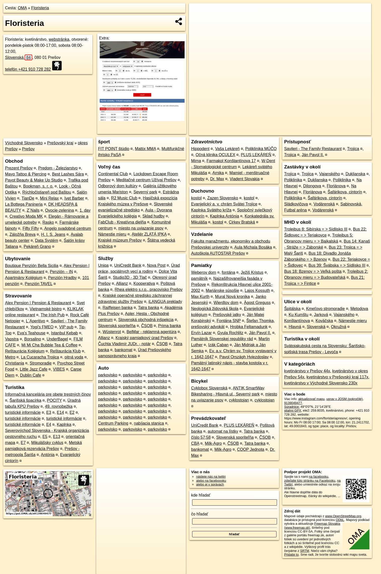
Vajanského (329, 174)
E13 (56, 436)
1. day (85, 210)
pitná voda (74, 357)
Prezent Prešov (18, 168)
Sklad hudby (154, 216)
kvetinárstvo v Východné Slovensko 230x (320, 383)
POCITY (54, 400)
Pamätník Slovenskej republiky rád (222, 339)
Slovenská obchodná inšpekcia (146, 320)
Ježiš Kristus (252, 272)
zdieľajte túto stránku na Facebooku (309, 480)
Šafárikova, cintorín (345, 192)
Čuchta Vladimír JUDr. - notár (124, 344)
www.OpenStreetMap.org (343, 516)
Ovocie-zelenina (59, 210)
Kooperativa (144, 283)
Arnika (218, 173)
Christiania (14, 363)
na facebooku (318, 476)
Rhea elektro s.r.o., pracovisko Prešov (148, 289)
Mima (196, 161)
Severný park (145, 192)
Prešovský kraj (60, 143)
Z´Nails (33, 210)
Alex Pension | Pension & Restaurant (38, 303)
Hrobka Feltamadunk (249, 327)
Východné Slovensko (24, 143)
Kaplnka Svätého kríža (211, 210)
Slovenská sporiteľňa (116, 326)
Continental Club (113, 174)
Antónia (47, 455)
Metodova (359, 308)
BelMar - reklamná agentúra (151, 332)
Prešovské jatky (227, 315)
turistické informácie (23, 412)
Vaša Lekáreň (227, 149)
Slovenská (18, 57)
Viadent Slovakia (245, 179)
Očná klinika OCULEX (215, 155)
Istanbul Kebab (64, 333)
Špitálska (292, 308)
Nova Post (156, 265)
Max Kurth (200, 296)
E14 (60, 412)
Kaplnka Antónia (224, 216)
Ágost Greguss (257, 302)
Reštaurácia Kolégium (25, 351)
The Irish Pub (52, 315)
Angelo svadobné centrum (67, 228)
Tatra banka (148, 307)
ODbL (340, 520)
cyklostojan (239, 400)
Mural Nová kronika (232, 296)
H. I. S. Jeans (53, 234)
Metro (10, 357)
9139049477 (293, 403)
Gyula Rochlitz (230, 333)
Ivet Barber (74, 198)
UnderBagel (57, 339)
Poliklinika (293, 180)
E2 (72, 412)
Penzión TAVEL (38, 284)
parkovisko (107, 375)
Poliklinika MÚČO (260, 149)
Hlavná (295, 327)
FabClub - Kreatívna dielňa (122, 222)
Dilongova (312, 186)
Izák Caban (218, 345)
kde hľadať (201, 495)
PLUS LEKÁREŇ (256, 155)
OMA (22, 8)
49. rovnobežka (59, 406)
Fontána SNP (229, 321)
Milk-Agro (213, 443)
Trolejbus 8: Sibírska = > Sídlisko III (315, 229)
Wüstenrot (111, 332)
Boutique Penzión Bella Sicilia (31, 265)
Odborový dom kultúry (117, 186)
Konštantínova (297, 321)
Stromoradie (41, 363)
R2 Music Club (124, 198)
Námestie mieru (112, 234)
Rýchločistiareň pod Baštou (46, 192)
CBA (195, 443)
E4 (48, 424)
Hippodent (200, 149)
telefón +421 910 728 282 (28, 69)
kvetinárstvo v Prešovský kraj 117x (337, 377)
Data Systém (46, 240)
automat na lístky (223, 431)
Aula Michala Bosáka (253, 247)
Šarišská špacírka (25, 400)
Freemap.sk (310, 131)
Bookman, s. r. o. (38, 186)
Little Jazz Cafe (33, 369)
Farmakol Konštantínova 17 (231, 161)
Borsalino (32, 339)
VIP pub (66, 327)
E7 (23, 442)
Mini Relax (49, 198)
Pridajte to (291, 554)
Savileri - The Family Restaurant (312, 149)
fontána (228, 272)
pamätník (199, 278)
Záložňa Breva (23, 234)
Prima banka (169, 326)
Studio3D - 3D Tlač (130, 277)
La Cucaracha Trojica (40, 357)
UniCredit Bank (128, 265)
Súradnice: (291, 407)
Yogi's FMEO (41, 327)
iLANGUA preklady (165, 301)
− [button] (197, 19)
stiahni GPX (292, 410)
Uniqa (103, 265)
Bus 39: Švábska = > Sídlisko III (336, 265)
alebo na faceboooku (211, 480)
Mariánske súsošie (222, 290)
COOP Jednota (250, 449)
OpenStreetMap (284, 131)
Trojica (353, 149)
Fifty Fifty (30, 228)
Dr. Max (217, 179)
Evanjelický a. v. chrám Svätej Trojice (224, 204)
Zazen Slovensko (222, 198)
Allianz (122, 283)
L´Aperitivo (35, 321)
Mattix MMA (145, 149)
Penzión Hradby (62, 278)
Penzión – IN (61, 272)
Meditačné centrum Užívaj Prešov (146, 180)
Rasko (48, 222)
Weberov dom (203, 272)
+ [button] (197, 12)
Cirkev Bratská (242, 222)
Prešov (28, 149)
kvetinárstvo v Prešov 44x (307, 371)
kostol (196, 198)
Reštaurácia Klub (65, 351)
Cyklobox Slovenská (209, 388)
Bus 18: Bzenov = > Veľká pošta (312, 271)
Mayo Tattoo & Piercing (25, 174)
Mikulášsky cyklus (47, 442)
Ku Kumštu (298, 315)
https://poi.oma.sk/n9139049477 (348, 131)
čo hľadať (199, 514)
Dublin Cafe (30, 375)
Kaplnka (64, 424)
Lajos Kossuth (257, 290)
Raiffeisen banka (117, 307)
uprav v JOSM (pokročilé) (344, 399)
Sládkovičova (296, 204)
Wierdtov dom (226, 302)
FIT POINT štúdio (113, 149)
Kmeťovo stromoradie (325, 308)
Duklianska (355, 174)
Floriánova (336, 186)
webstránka (59, 39)
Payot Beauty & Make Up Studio (34, 180)
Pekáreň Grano (37, 246)
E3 (48, 412)
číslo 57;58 (201, 437)
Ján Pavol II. (260, 333)
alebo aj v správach (210, 484)
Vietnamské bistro (46, 309)
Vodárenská (324, 204)
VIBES (59, 369)
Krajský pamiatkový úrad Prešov (144, 338)
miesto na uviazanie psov (141, 228)
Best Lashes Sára (68, 174)
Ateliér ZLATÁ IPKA (149, 234)
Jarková (321, 315)
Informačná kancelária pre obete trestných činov (48, 394)
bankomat (123, 350)
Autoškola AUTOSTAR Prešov (218, 253)
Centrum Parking (113, 423)
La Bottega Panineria (24, 204)
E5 (45, 436)
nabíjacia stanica (149, 423)
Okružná (338, 327)
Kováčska (324, 321)
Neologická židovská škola (214, 308)
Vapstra (12, 339)
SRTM (304, 551)
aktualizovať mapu (311, 399)
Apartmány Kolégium (24, 278)
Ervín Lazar (201, 333)
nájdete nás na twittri (211, 476)
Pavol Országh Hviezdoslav (244, 357)
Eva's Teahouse (31, 333)
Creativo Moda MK (26, 216)
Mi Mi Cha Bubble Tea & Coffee (49, 345)
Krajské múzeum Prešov (120, 240)
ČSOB (146, 326)
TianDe (27, 198)
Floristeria (40, 8)
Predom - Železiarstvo (58, 168)
